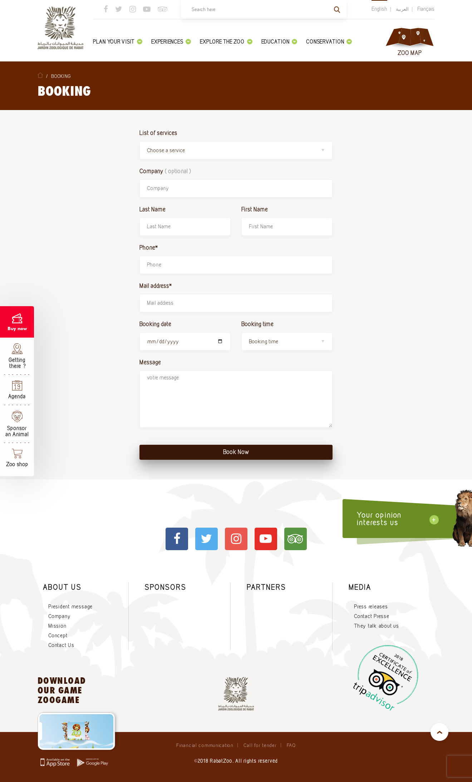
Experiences (171, 41)
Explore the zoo (226, 41)
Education (279, 41)
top (439, 732)
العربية (402, 9)
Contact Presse (371, 616)
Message (150, 362)
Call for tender (260, 745)
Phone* (148, 247)
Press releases (371, 606)
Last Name (152, 209)
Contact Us (61, 645)
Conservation (329, 41)
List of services (158, 133)
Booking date (155, 324)
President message (70, 606)
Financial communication (204, 745)
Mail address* (155, 286)
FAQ (291, 745)
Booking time (257, 324)
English (379, 9)
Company (165, 171)
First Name (254, 209)
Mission (57, 626)
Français (425, 9)
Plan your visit (117, 41)
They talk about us (376, 626)
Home (40, 75)
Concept (57, 635)
